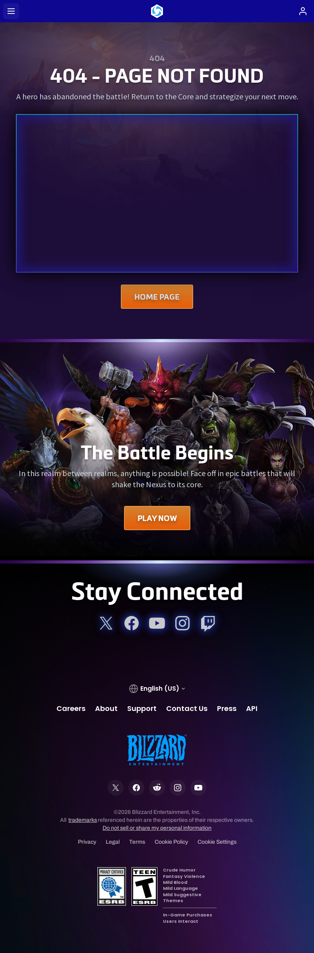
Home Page (157, 297)
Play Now (157, 518)
